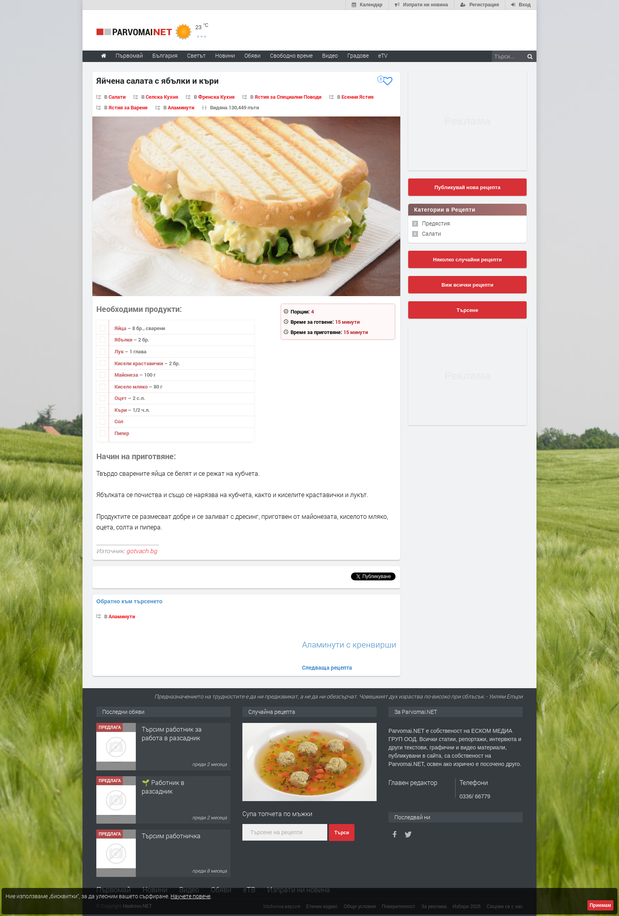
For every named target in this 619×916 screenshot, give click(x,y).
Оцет (121, 398)
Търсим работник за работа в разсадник (172, 733)
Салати (117, 96)
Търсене (467, 310)
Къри (121, 409)
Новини (225, 55)
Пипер (121, 433)
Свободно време (291, 55)
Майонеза (126, 374)
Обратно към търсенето (129, 601)
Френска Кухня (216, 96)
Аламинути (181, 107)
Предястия (436, 223)
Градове (358, 55)
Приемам (600, 905)
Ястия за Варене (128, 107)
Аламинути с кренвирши (349, 644)
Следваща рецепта (327, 667)
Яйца (121, 328)
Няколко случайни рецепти (467, 260)
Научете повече (190, 896)
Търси (341, 832)
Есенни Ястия (357, 96)
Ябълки (123, 339)
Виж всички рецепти (467, 285)
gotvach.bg (141, 551)
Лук (119, 351)
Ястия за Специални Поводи (288, 96)
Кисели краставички (139, 363)
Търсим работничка (171, 836)
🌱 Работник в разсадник (163, 786)
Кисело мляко (131, 386)
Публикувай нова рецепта (467, 187)
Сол (118, 421)
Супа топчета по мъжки (277, 813)
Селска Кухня (162, 96)
